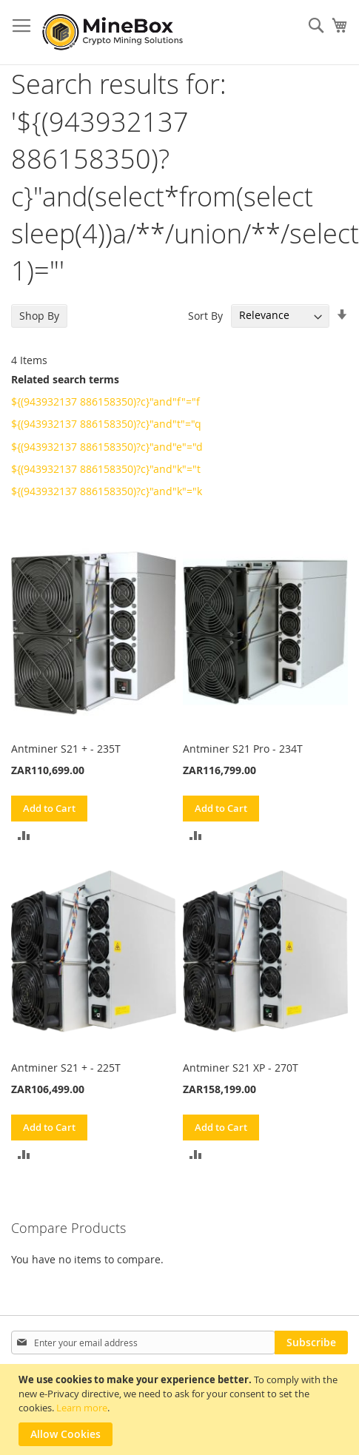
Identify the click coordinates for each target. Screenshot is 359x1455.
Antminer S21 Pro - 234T (243, 749)
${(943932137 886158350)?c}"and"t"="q (106, 424)
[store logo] (115, 32)
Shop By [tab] (39, 316)
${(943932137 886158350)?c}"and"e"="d (107, 447)
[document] (181, 1409)
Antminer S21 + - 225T (66, 1068)
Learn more (81, 1407)
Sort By (205, 315)
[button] (24, 834)
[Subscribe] (311, 1342)
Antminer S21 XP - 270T (240, 1068)
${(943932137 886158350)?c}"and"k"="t (106, 469)
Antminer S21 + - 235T (66, 749)
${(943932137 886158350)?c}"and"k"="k (106, 491)
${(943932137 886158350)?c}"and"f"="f (105, 401)
